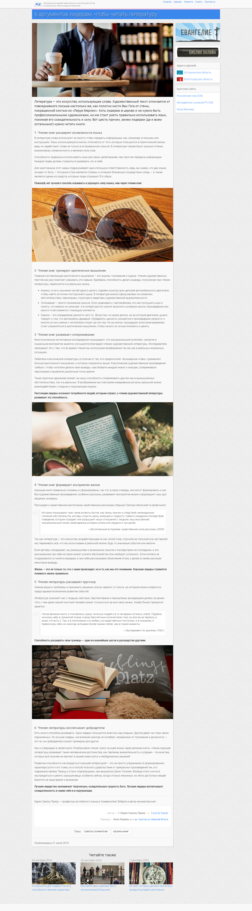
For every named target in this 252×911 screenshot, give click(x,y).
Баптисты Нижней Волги (153, 819)
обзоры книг (121, 831)
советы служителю (96, 831)
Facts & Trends (159, 813)
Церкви (178, 1)
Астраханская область (197, 72)
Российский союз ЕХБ (190, 95)
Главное (167, 1)
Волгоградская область (198, 79)
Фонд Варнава (185, 109)
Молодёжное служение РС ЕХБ (195, 102)
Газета (198, 1)
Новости (188, 1)
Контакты (210, 1)
